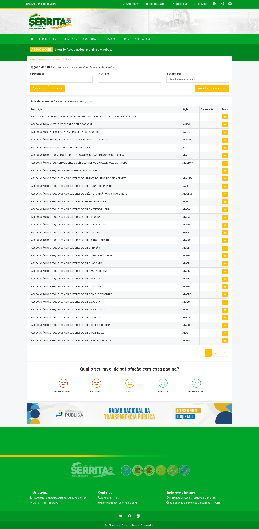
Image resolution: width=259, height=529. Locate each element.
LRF (126, 39)
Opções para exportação (212, 88)
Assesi (117, 524)
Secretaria (173, 73)
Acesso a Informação (50, 59)
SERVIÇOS (111, 39)
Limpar (57, 88)
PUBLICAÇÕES (143, 39)
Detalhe (104, 73)
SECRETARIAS (91, 39)
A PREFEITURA (47, 39)
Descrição (37, 73)
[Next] (215, 352)
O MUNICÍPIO (69, 39)
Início (32, 59)
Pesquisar (39, 88)
